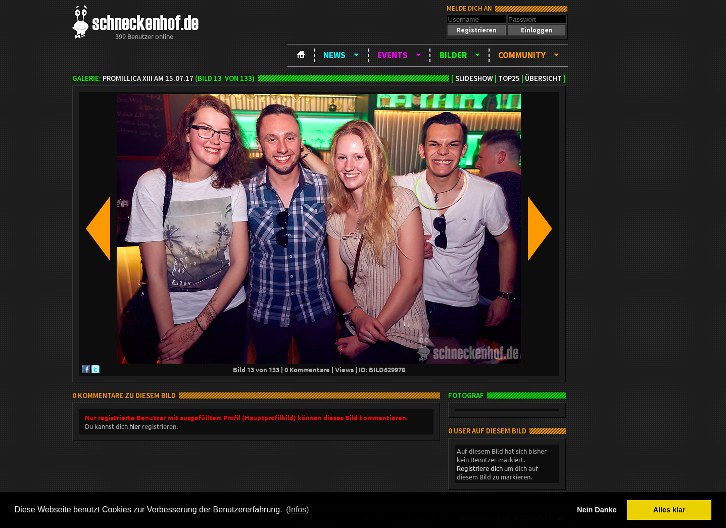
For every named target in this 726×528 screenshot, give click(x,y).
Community (522, 55)
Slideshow (474, 78)
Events (392, 55)
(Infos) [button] (297, 509)
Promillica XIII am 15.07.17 (148, 78)
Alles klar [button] (669, 510)
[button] (476, 30)
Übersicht (543, 78)
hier (134, 426)
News (334, 55)
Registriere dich (480, 468)
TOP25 (509, 78)
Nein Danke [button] (596, 510)
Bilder (453, 55)
